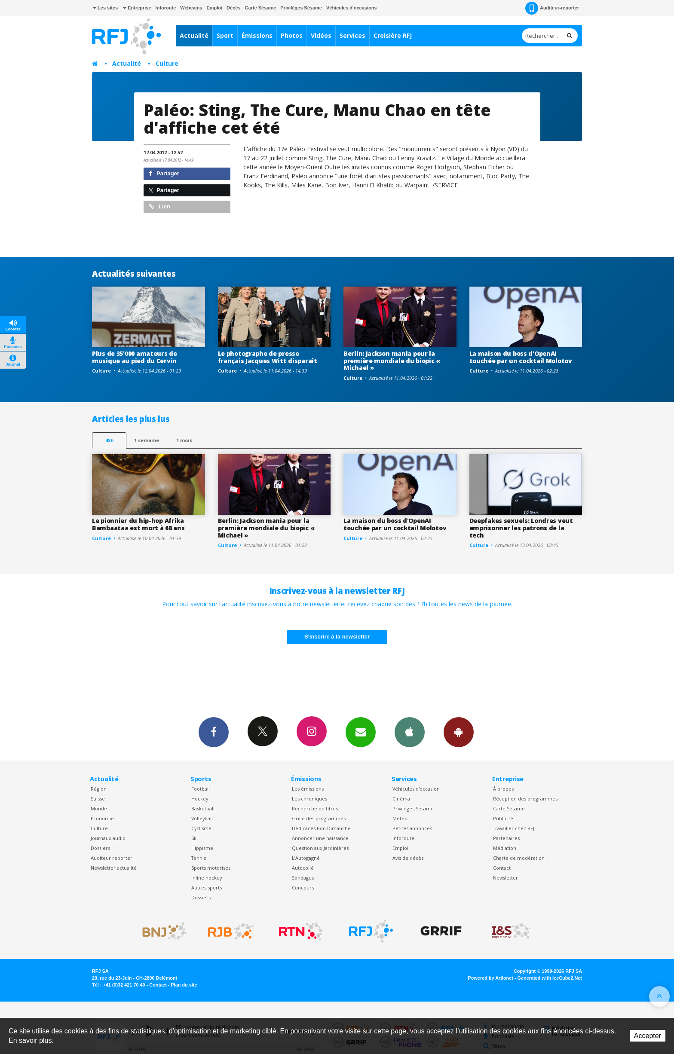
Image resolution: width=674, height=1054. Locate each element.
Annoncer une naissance (320, 838)
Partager (164, 173)
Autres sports (206, 887)
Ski (194, 838)
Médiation (504, 848)
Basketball (202, 808)
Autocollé (303, 868)
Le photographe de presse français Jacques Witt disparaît (267, 357)
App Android (459, 731)
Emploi (214, 7)
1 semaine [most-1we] (146, 440)
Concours (303, 887)
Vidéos (321, 35)
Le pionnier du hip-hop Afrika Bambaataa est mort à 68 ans (138, 524)
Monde (99, 808)
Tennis (198, 858)
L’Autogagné (306, 858)
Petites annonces (412, 828)
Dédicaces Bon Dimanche (321, 828)
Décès (233, 7)
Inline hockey (206, 877)
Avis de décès (407, 858)
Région (99, 788)
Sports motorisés (210, 868)
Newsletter (505, 877)
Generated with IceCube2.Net (550, 978)
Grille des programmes (319, 818)
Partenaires (506, 838)
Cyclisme (201, 828)
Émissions (257, 35)
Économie (102, 818)
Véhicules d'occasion (416, 788)
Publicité (503, 818)
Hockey (199, 798)
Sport (225, 35)
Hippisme (202, 848)
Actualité (194, 35)
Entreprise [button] (137, 7)
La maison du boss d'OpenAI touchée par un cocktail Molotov (520, 357)
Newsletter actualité (114, 868)
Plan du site (184, 984)
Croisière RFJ (393, 35)
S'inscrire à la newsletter (337, 636)
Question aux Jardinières (320, 848)
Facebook (214, 731)
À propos (503, 788)
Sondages (303, 877)
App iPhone (410, 731)
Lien (159, 206)
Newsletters (361, 731)
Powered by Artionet (490, 978)
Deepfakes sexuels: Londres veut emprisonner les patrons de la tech (521, 527)
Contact (502, 868)
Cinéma (401, 798)
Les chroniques (309, 798)
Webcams (191, 7)
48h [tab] (109, 440)
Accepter (647, 1035)
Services (352, 35)
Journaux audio (108, 838)
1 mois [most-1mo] (184, 440)
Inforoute (166, 7)
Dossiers (100, 848)
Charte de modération (519, 858)
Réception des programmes (525, 798)
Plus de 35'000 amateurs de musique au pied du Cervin (134, 357)
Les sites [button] (105, 7)
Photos (292, 35)
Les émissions (308, 788)
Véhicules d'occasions (351, 7)
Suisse (98, 798)
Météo (399, 818)
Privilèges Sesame (413, 808)
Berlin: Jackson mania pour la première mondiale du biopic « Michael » (391, 360)
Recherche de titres (315, 808)
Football (200, 788)
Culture (167, 63)
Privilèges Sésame (301, 7)
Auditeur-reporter (552, 8)
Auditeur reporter (111, 858)
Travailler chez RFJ (513, 828)
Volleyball (202, 818)
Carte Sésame (260, 7)
